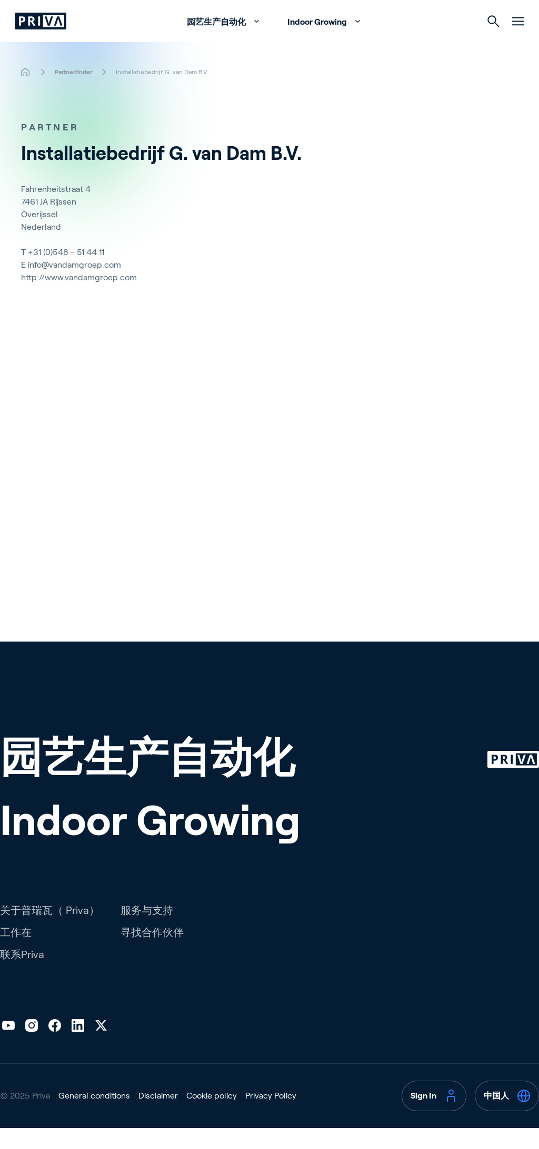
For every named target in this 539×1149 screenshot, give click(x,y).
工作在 (16, 953)
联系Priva (22, 975)
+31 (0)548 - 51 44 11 (66, 273)
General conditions (94, 1116)
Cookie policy (211, 1116)
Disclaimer (158, 1116)
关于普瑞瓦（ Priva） (49, 931)
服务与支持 (147, 931)
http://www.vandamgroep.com (79, 298)
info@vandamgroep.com (74, 285)
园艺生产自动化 (217, 42)
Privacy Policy (270, 1116)
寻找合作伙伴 (152, 953)
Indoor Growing (317, 42)
